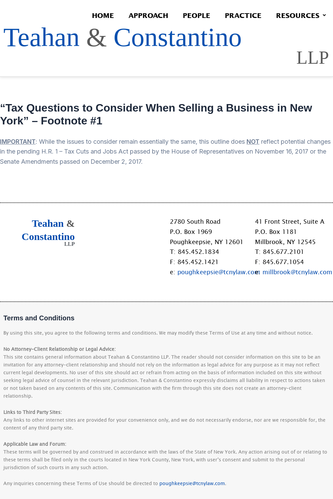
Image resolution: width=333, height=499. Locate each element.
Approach (147, 15)
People (195, 15)
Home (101, 15)
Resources (301, 15)
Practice (242, 15)
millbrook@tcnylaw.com (297, 272)
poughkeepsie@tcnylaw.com (218, 272)
